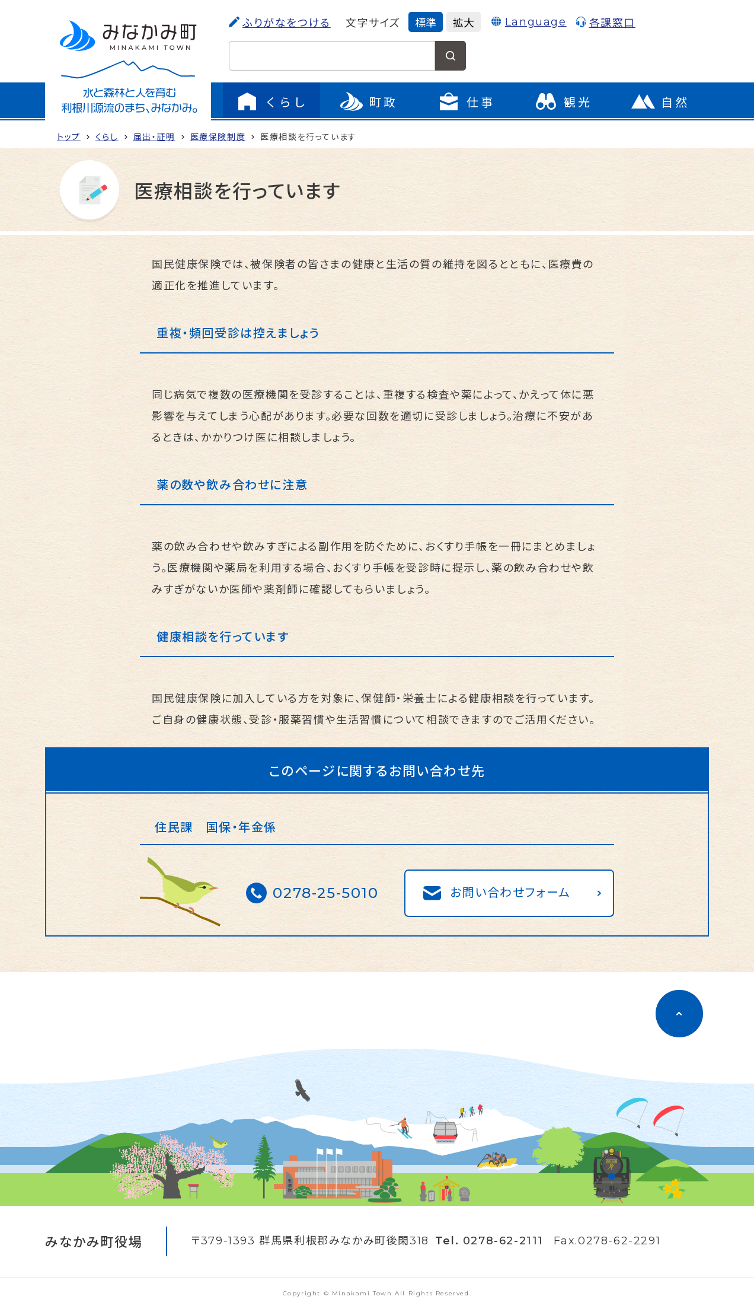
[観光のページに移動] (563, 101)
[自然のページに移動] (660, 101)
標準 (425, 22)
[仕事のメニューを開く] (466, 101)
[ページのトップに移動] (679, 1013)
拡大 (463, 22)
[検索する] (450, 56)
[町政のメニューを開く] (368, 101)
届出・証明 (154, 136)
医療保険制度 (218, 136)
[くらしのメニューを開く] (271, 101)
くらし (107, 136)
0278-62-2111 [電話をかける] (503, 1240)
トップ (69, 136)
